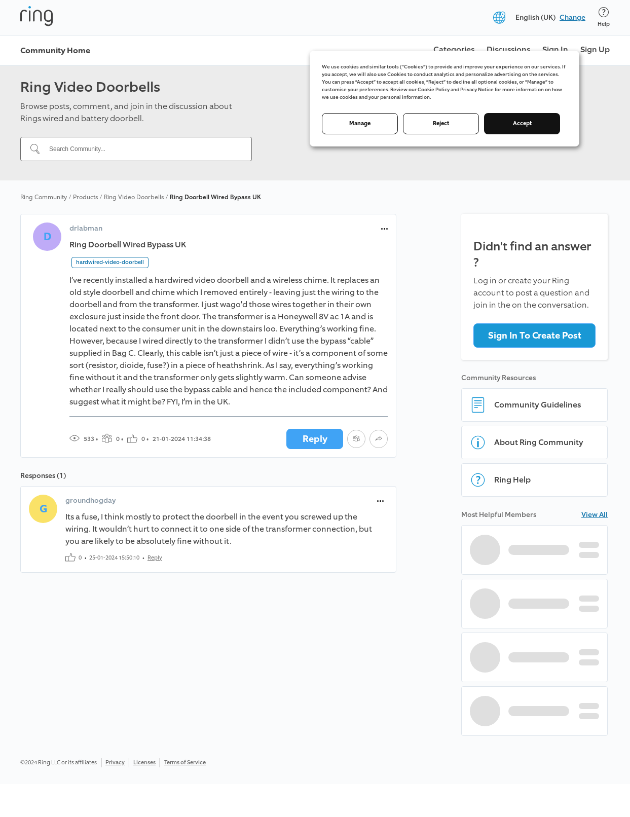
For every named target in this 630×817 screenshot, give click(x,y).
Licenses (144, 762)
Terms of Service (185, 762)
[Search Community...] (142, 149)
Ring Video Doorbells (134, 197)
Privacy (115, 762)
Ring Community (43, 197)
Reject (441, 123)
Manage (359, 123)
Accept (522, 123)
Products (85, 197)
